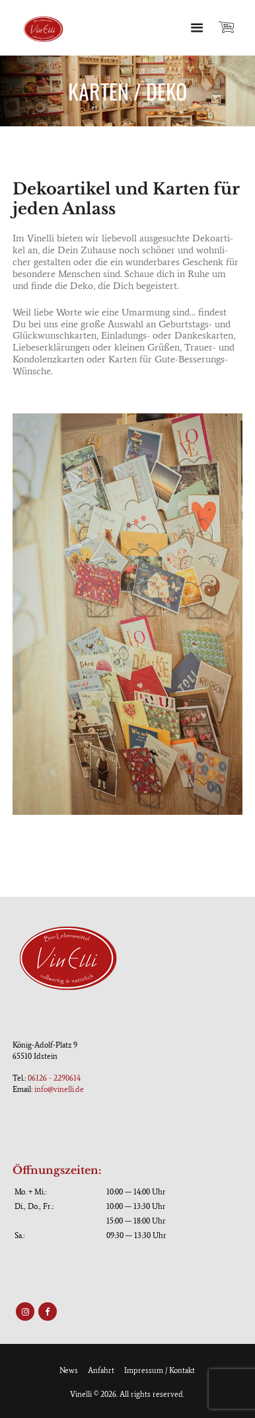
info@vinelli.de (59, 1089)
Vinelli (81, 1394)
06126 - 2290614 (54, 1078)
